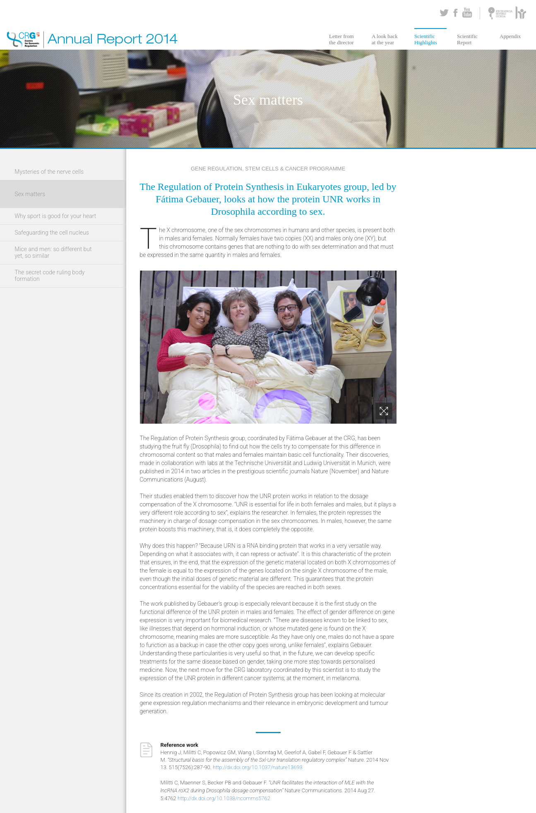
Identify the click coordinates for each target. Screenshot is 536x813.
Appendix (510, 36)
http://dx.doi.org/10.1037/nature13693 (258, 767)
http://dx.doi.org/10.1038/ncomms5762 (224, 798)
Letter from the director (341, 39)
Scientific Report (467, 39)
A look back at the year (385, 39)
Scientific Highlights (425, 39)
